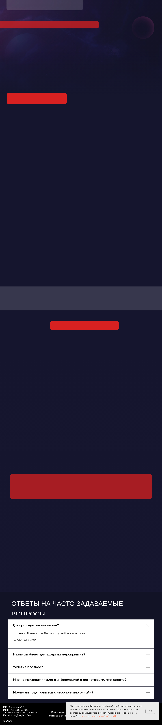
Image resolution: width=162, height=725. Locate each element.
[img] (37, 98)
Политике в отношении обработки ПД (97, 716)
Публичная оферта (62, 712)
